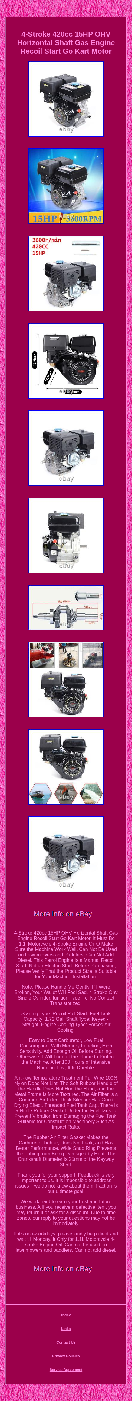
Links (66, 1329)
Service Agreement (66, 1370)
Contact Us (65, 1342)
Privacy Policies (66, 1356)
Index (66, 1315)
